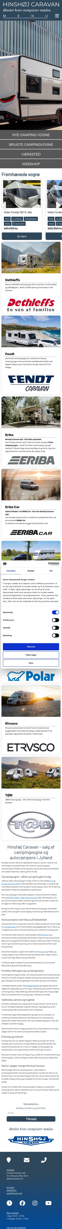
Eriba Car (44, 934)
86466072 (11, 1190)
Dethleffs (9, 897)
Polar (22, 897)
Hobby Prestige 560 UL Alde (18, 212)
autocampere (10, 927)
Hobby (17, 897)
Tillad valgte (31, 655)
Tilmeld (31, 1119)
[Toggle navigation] (57, 16)
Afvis (31, 663)
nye (51, 880)
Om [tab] (50, 571)
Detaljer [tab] (31, 571)
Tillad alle (31, 647)
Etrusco (42, 951)
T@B (39, 897)
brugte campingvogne (11, 883)
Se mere (21, 236)
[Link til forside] (31, 7)
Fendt (27, 897)
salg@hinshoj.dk (14, 1193)
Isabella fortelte (32, 985)
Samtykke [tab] (11, 571)
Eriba (33, 897)
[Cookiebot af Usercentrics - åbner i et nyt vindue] (48, 563)
